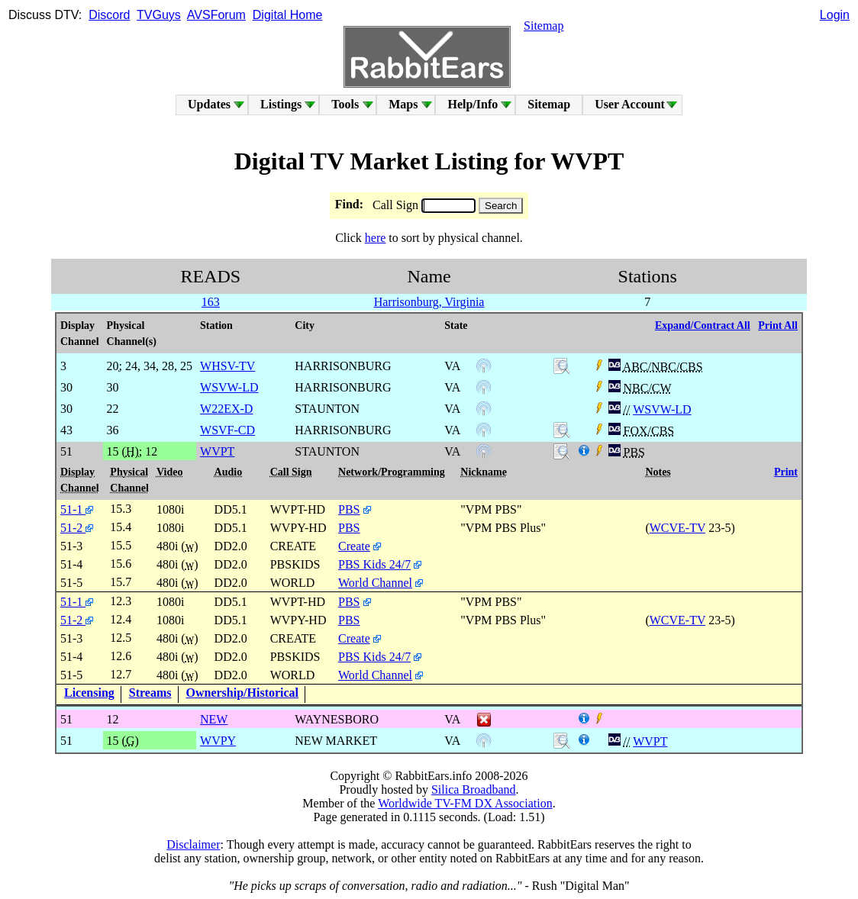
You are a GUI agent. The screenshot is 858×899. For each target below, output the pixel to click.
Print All (778, 325)
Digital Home (288, 14)
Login (835, 14)
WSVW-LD (662, 409)
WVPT (650, 741)
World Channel (375, 582)
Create (354, 546)
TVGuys (159, 14)
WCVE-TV (677, 527)
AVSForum (216, 14)
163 (211, 301)
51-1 (76, 509)
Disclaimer (193, 844)
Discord (109, 14)
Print (786, 472)
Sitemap (543, 25)
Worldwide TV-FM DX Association (465, 803)
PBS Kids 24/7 (374, 564)
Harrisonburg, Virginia (429, 301)
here (375, 237)
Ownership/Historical (242, 692)
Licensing (89, 692)
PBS (349, 509)
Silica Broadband (473, 789)
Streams (150, 692)
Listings (281, 104)
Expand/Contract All (702, 325)
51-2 (76, 527)
